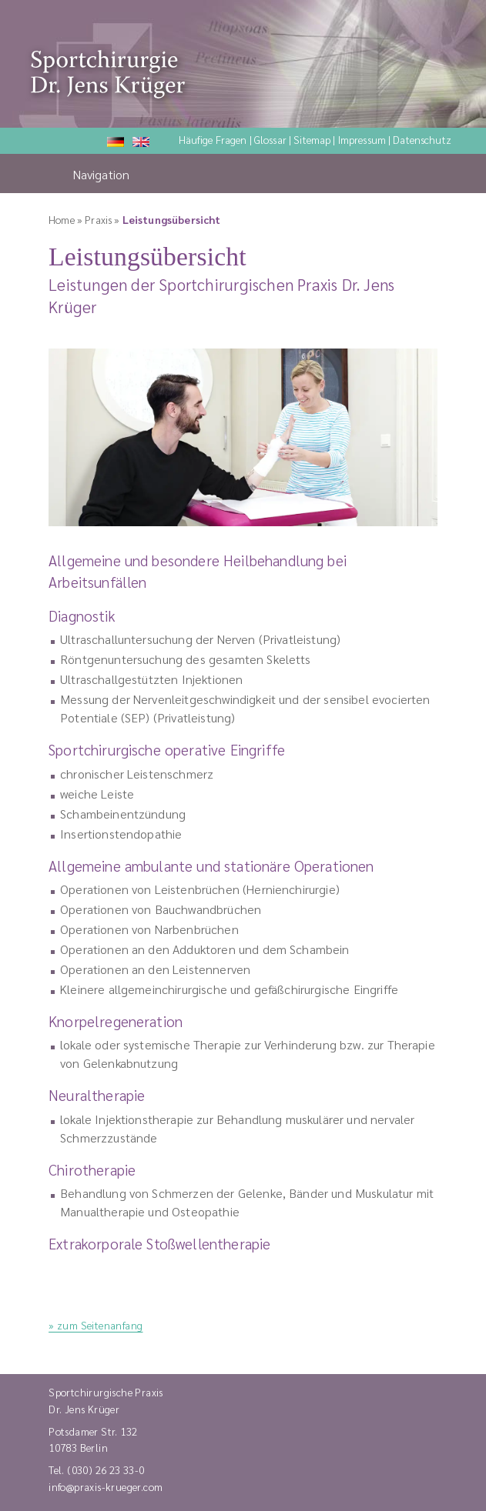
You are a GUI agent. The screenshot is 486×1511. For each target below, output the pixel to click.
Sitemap (311, 139)
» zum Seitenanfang (95, 1325)
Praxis (98, 219)
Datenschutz (422, 139)
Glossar (270, 139)
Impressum (362, 139)
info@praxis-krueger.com (106, 1486)
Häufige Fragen (213, 139)
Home (62, 219)
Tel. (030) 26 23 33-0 (97, 1469)
